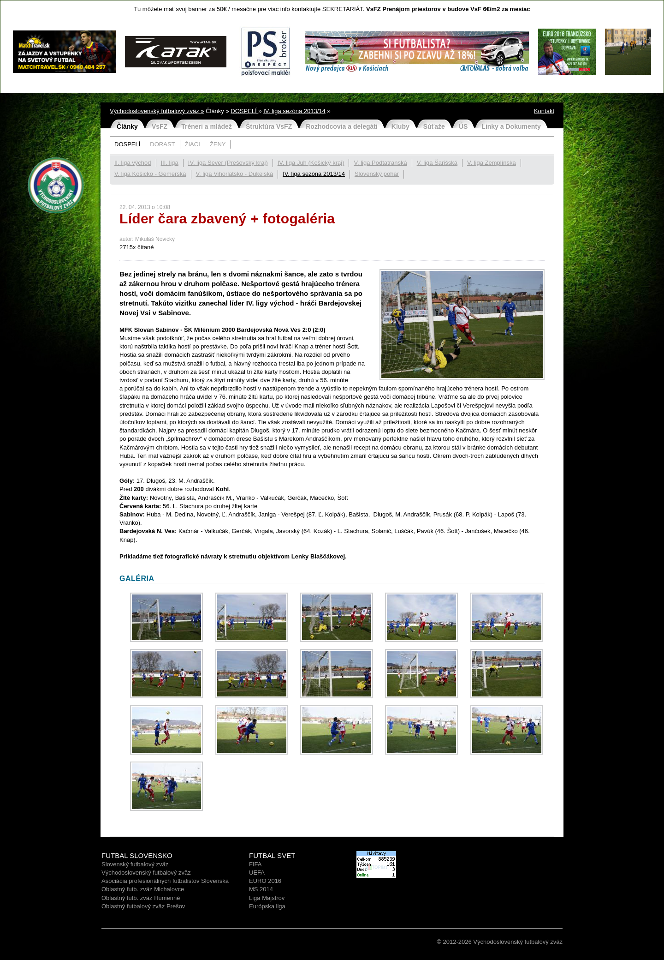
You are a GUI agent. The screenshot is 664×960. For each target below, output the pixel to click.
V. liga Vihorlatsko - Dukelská (234, 173)
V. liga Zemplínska (491, 162)
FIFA (255, 864)
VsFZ (159, 126)
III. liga (169, 162)
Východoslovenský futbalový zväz (146, 872)
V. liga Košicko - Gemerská (150, 173)
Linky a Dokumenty (510, 126)
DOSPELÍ (244, 111)
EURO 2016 (265, 880)
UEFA (257, 872)
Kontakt (544, 111)
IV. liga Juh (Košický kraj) (311, 162)
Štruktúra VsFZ (269, 126)
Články (127, 126)
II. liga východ (132, 162)
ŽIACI (192, 144)
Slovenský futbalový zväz (134, 864)
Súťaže (434, 126)
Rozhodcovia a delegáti (342, 126)
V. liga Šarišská (437, 162)
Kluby (400, 126)
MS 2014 (261, 889)
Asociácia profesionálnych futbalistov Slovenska (165, 880)
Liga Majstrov (267, 897)
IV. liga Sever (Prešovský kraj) (228, 162)
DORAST (162, 144)
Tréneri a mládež (206, 126)
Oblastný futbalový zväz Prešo (141, 906)
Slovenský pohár (377, 173)
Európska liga (267, 906)
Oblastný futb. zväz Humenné (140, 897)
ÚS (463, 126)
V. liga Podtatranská (380, 162)
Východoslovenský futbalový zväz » (157, 111)
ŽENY (218, 144)
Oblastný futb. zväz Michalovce (142, 889)
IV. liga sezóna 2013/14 (294, 111)
